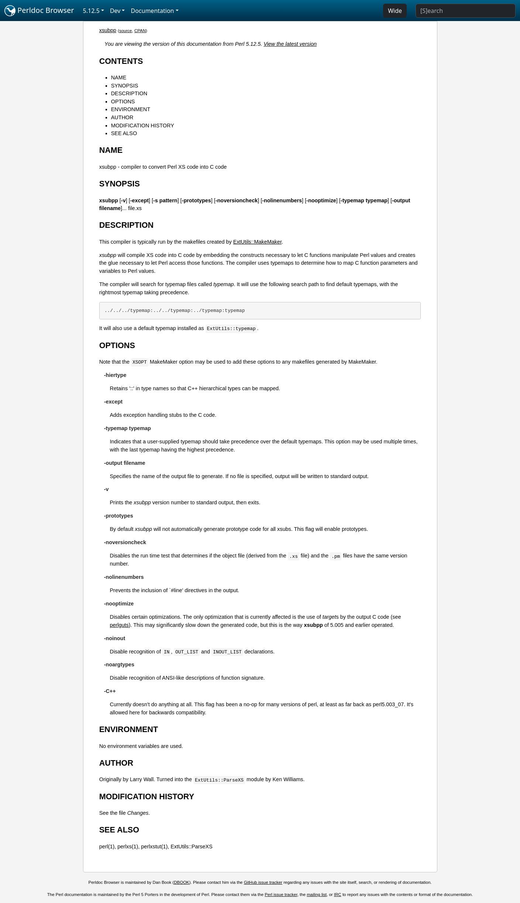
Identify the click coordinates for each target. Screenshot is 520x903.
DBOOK (181, 882)
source (125, 30)
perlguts (119, 625)
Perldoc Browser (39, 10)
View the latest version (290, 44)
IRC (337, 894)
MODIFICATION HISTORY (142, 125)
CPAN (140, 30)
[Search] (466, 11)
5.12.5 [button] (91, 11)
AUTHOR (122, 117)
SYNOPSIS (124, 86)
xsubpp (107, 30)
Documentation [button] (152, 11)
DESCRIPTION (129, 93)
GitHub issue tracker (263, 882)
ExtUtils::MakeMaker (257, 242)
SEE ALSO (124, 133)
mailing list (317, 894)
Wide (395, 11)
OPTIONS (123, 101)
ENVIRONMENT (130, 109)
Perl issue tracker (281, 894)
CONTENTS (121, 61)
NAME (119, 77)
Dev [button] (115, 11)
